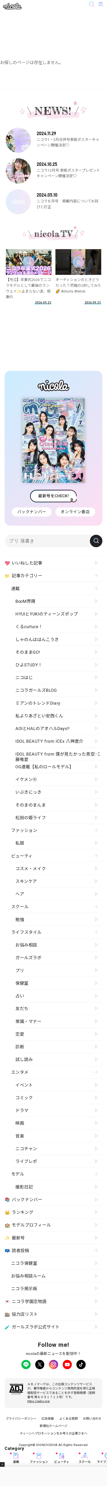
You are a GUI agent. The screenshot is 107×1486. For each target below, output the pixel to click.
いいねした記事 (23, 563)
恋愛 (19, 1034)
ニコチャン (26, 1148)
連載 (16, 1458)
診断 (19, 1046)
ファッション (39, 1458)
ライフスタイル (26, 932)
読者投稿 (17, 1250)
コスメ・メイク (30, 868)
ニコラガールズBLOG (36, 690)
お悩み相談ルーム (28, 1275)
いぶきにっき (28, 792)
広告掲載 (48, 1418)
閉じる (2, 1464)
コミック (24, 1097)
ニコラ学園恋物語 (26, 1301)
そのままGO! (27, 652)
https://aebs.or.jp (38, 1401)
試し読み (24, 1059)
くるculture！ (29, 626)
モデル (17, 1174)
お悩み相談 (26, 944)
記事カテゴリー (23, 576)
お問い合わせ (92, 1418)
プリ (19, 970)
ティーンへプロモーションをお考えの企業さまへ (53, 1433)
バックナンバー (31, 512)
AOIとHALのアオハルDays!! (42, 728)
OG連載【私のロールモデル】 (44, 766)
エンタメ (19, 1072)
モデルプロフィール (28, 1225)
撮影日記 (24, 1186)
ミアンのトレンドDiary (37, 703)
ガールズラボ (28, 957)
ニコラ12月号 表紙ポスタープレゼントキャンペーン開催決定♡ (53, 168)
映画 (19, 1123)
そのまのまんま (30, 804)
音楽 (19, 1135)
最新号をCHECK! (53, 496)
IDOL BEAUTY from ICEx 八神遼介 (49, 741)
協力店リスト (21, 1314)
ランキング (19, 1212)
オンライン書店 (75, 512)
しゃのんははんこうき (37, 639)
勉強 (19, 919)
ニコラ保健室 (24, 1263)
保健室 (21, 983)
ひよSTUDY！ (28, 664)
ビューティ (61, 1458)
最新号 (15, 1238)
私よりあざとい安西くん (39, 715)
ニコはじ (24, 677)
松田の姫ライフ (30, 817)
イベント (24, 1085)
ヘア (19, 893)
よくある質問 (68, 1418)
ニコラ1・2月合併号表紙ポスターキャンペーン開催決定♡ (53, 138)
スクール (85, 1458)
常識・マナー (28, 1021)
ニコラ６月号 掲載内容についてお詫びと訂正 (53, 199)
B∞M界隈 (25, 601)
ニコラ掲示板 (24, 1288)
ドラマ (21, 1110)
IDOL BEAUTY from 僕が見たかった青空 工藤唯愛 (57, 756)
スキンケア (26, 881)
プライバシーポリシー (21, 1418)
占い (19, 995)
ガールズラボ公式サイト (32, 1327)
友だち (21, 1008)
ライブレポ (26, 1161)
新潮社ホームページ (53, 1426)
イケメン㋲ (26, 779)
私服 (19, 843)
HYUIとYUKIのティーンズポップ (46, 613)
